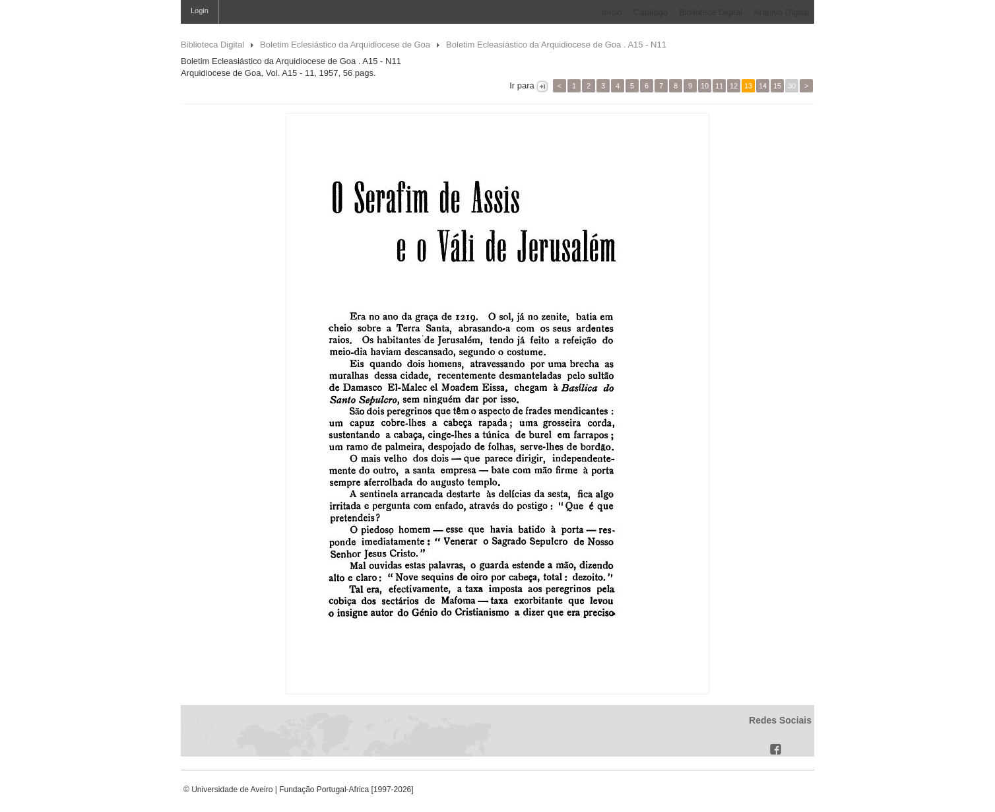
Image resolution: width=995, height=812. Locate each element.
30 (792, 86)
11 (719, 86)
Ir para (522, 85)
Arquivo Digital (781, 12)
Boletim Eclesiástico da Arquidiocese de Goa (345, 45)
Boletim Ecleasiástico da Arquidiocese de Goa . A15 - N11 (556, 45)
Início (612, 12)
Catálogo (650, 12)
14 (763, 86)
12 (734, 86)
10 (705, 86)
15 (777, 86)
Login (200, 11)
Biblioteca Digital (710, 12)
